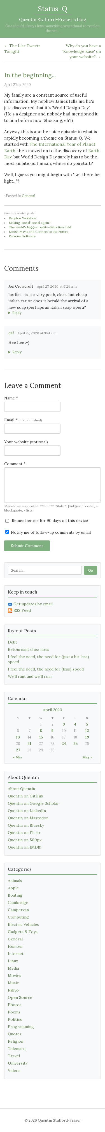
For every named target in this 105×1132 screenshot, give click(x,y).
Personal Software (22, 236)
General (28, 196)
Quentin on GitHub (25, 796)
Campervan (18, 909)
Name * (11, 398)
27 (18, 750)
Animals (15, 880)
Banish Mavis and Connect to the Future (38, 232)
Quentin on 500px (24, 839)
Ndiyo (13, 990)
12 (87, 730)
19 (87, 737)
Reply (17, 312)
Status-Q (52, 8)
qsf (11, 333)
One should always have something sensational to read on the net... (52, 28)
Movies (14, 975)
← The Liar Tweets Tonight (22, 48)
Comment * (14, 463)
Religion (15, 1041)
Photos (15, 1004)
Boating (15, 895)
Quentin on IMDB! (24, 847)
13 (18, 737)
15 (41, 737)
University (17, 1063)
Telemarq (16, 1048)
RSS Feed (19, 610)
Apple (13, 887)
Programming (21, 1026)
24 (64, 743)
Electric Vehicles (23, 924)
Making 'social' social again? (29, 223)
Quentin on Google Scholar (33, 803)
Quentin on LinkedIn (27, 810)
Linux (13, 960)
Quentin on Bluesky (26, 825)
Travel (14, 1055)
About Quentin (21, 788)
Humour (15, 946)
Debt (12, 642)
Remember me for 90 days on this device (46, 520)
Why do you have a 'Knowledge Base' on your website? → (81, 51)
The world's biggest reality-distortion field (40, 227)
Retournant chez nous (28, 649)
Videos (14, 1070)
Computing (18, 917)
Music (13, 982)
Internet (16, 953)
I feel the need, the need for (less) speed (46, 669)
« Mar (17, 757)
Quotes (15, 1033)
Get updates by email (30, 603)
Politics (15, 1019)
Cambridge (18, 902)
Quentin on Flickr (24, 832)
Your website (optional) (26, 441)
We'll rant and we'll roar (30, 676)
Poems (14, 1012)
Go (90, 570)
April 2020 (52, 709)
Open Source (20, 997)
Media (13, 968)
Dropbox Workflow (23, 218)
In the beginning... (30, 75)
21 (29, 743)
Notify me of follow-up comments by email (48, 532)
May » (87, 757)
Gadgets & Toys (23, 931)
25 (75, 743)
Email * (23, 419)
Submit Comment (27, 545)
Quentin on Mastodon (28, 817)
